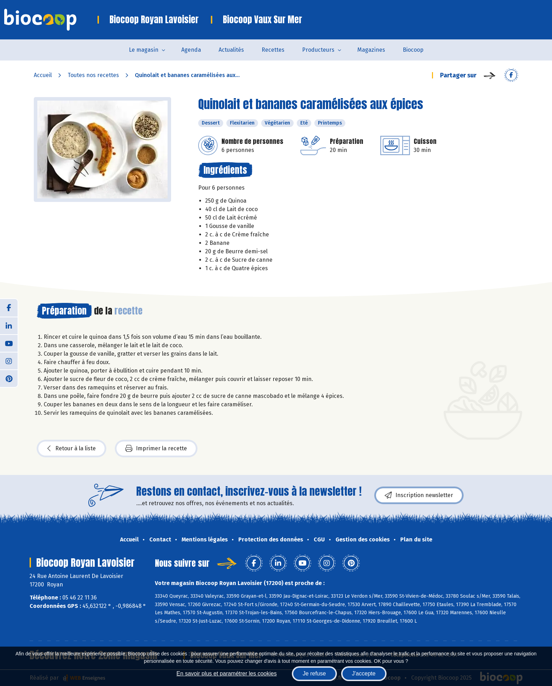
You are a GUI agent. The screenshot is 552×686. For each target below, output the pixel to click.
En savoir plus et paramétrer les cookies (226, 674)
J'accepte (364, 674)
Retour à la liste (71, 448)
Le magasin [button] (143, 49)
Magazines (371, 49)
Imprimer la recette (156, 448)
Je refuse (314, 674)
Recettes (273, 49)
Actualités (231, 49)
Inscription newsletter (419, 495)
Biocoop (413, 49)
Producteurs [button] (318, 49)
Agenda (191, 49)
